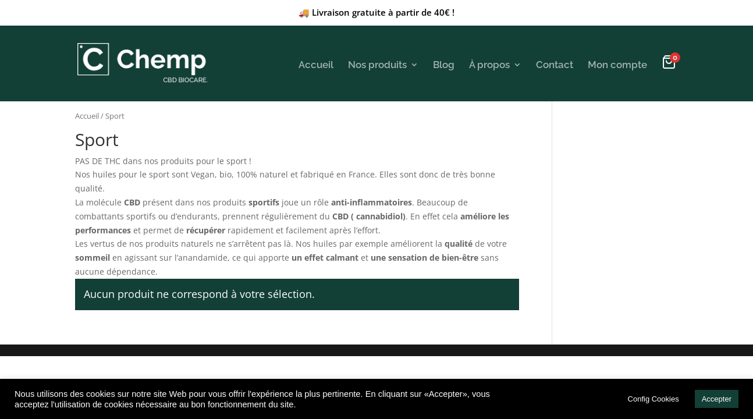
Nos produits (377, 64)
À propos (489, 64)
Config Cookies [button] (653, 399)
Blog (443, 64)
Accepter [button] (716, 399)
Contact (554, 64)
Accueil (316, 64)
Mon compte (617, 64)
